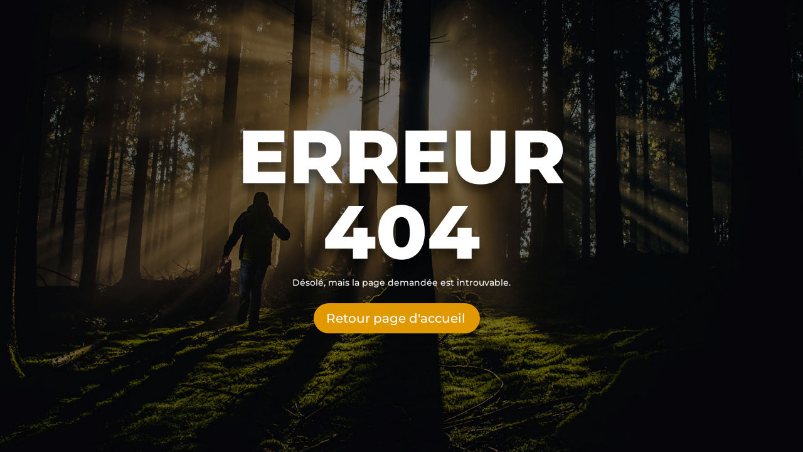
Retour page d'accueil (395, 318)
